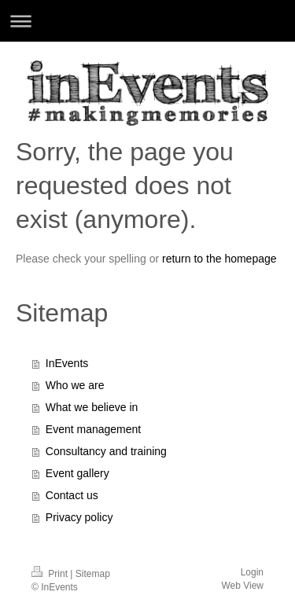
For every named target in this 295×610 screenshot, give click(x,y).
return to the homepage (219, 258)
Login (252, 572)
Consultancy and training (106, 451)
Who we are (75, 385)
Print (50, 573)
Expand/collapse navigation (147, 21)
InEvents (67, 363)
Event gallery (77, 473)
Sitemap (93, 573)
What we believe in (92, 407)
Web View (242, 585)
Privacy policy (79, 517)
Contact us (72, 495)
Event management (93, 429)
